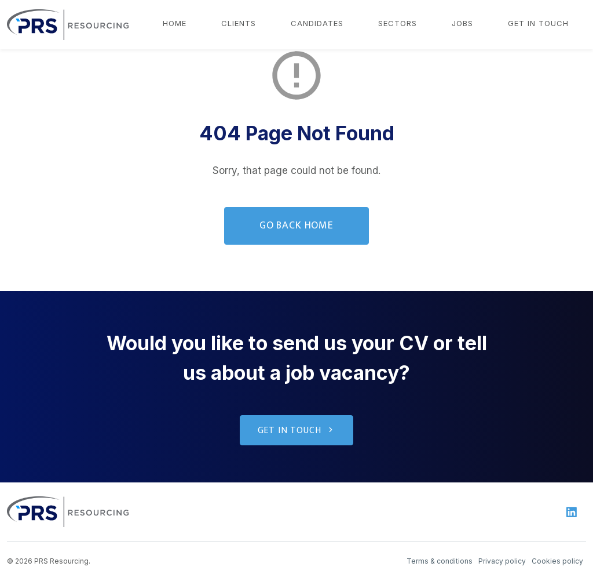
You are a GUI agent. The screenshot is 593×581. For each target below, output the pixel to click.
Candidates (317, 23)
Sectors (397, 23)
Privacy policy (502, 561)
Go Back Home (296, 225)
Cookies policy (557, 561)
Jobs (462, 23)
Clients (238, 23)
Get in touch (538, 23)
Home (174, 23)
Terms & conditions (440, 561)
